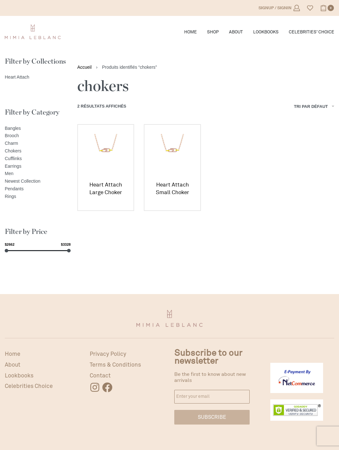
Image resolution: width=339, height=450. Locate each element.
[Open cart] (327, 7)
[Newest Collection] (38, 181)
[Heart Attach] (38, 77)
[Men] (38, 174)
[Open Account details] (279, 7)
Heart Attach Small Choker (172, 188)
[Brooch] (38, 136)
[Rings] (38, 196)
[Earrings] (38, 166)
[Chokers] (38, 151)
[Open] (310, 7)
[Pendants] (38, 189)
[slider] (6, 250)
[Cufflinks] (38, 159)
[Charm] (38, 143)
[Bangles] (38, 128)
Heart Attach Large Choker (105, 188)
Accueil (84, 67)
